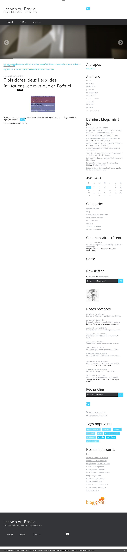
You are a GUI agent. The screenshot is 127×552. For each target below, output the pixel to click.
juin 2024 (89, 107)
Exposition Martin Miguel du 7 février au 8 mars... (102, 337)
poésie (101, 437)
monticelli (72, 117)
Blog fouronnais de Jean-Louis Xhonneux (103, 131)
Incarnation (103, 127)
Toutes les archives (92, 111)
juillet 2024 (90, 104)
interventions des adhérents (97, 215)
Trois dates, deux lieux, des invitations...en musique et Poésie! (37, 83)
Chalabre (92, 150)
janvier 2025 (90, 90)
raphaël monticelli (112, 433)
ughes (6, 120)
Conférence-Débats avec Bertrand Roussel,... (103, 344)
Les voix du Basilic (19, 8)
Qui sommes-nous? (93, 227)
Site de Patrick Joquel (94, 481)
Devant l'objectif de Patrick (99, 145)
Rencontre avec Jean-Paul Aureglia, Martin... (102, 377)
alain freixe (111, 437)
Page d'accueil (8, 69)
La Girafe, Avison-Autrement (103, 169)
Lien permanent (11, 117)
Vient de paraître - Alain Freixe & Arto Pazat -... (103, 355)
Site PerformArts (92, 490)
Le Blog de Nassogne (102, 140)
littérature (117, 429)
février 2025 (90, 87)
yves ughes (106, 429)
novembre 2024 (92, 93)
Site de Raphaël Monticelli (96, 487)
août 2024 (90, 101)
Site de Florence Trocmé (95, 478)
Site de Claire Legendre (95, 466)
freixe (100, 433)
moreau (89, 245)
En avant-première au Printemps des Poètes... (103, 330)
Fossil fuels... (91, 127)
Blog (88, 212)
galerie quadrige (93, 429)
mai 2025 (89, 81)
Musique (89, 224)
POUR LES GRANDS (93, 135)
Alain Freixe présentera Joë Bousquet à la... (102, 349)
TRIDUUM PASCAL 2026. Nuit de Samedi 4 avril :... (104, 153)
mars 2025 (90, 84)
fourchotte (13, 120)
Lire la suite (90, 68)
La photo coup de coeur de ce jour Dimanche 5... (104, 143)
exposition (91, 437)
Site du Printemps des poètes (97, 484)
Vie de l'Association (93, 230)
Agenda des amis (92, 209)
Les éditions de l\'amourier (96, 461)
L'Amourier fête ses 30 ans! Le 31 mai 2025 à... (103, 316)
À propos (36, 22)
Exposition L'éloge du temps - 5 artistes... (101, 371)
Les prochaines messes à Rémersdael (100, 130)
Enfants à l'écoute (111, 135)
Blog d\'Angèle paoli (94, 475)
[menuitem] (10, 22)
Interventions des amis (39, 117)
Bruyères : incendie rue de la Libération (101, 168)
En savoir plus (90, 550)
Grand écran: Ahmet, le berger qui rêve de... (102, 158)
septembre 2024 (92, 99)
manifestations (55, 117)
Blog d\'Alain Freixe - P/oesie (97, 458)
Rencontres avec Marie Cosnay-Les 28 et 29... (103, 363)
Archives (23, 22)
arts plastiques (92, 441)
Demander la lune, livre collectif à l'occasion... (103, 322)
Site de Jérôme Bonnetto (95, 469)
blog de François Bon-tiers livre (98, 464)
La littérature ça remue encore (97, 473)
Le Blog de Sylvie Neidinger (99, 155)
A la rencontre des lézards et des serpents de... (103, 148)
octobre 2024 (91, 96)
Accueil (10, 22)
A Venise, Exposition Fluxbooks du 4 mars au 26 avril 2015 (35, 69)
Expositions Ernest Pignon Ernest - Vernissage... (104, 246)
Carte (90, 258)
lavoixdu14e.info (99, 165)
